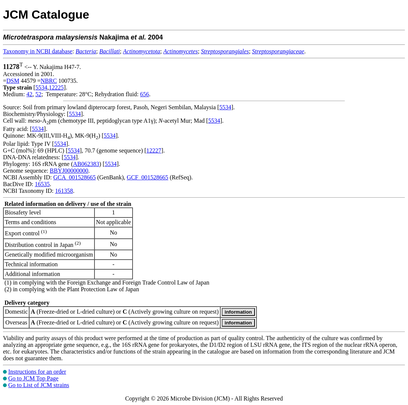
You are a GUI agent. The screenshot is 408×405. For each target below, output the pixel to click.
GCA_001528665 (74, 177)
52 (38, 94)
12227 (153, 150)
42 (29, 94)
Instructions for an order (37, 371)
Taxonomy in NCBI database (37, 51)
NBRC (49, 81)
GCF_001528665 (147, 177)
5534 (41, 87)
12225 (56, 87)
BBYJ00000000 (69, 170)
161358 (64, 191)
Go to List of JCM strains (38, 385)
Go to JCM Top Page (33, 378)
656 (144, 94)
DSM (12, 81)
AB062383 (86, 164)
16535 (42, 184)
